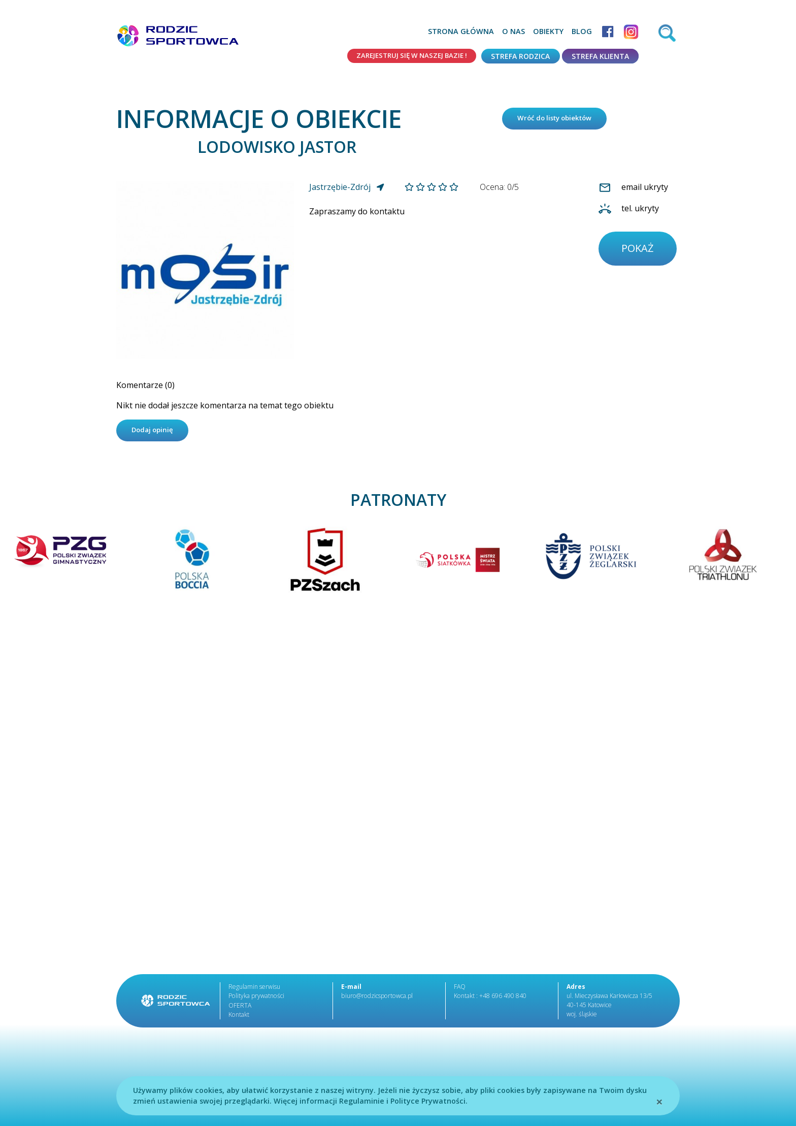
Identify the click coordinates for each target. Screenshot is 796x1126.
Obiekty (548, 31)
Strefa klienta (600, 56)
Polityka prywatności (255, 999)
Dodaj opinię (154, 433)
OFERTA (239, 1008)
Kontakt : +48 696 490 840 (490, 999)
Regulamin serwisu (254, 990)
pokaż (639, 251)
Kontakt (238, 1017)
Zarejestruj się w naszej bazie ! (407, 56)
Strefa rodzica (520, 56)
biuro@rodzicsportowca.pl (375, 999)
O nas (513, 31)
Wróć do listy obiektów (559, 119)
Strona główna (461, 31)
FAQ (460, 990)
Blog (582, 31)
